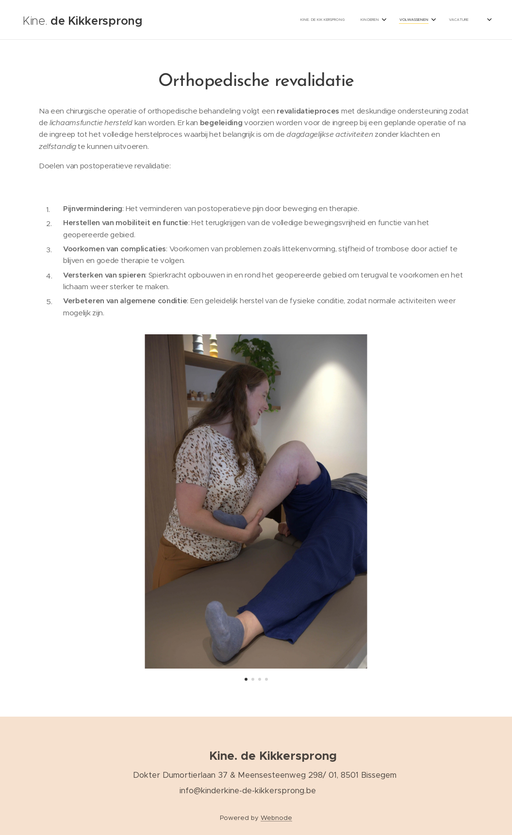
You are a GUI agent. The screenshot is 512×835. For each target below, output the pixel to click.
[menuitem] (374, 20)
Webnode (276, 818)
